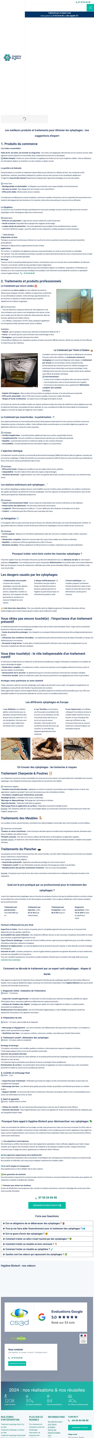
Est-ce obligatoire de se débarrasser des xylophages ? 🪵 (36, 1223)
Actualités (51, 1429)
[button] (47, 1223)
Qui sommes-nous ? (55, 1423)
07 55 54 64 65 (84, 2)
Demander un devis (17, 1363)
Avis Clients (52, 1426)
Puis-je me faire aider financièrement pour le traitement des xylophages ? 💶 (46, 1228)
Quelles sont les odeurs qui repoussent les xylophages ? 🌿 (37, 1254)
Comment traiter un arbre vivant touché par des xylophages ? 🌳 (39, 1239)
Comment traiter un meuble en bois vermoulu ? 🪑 (32, 1244)
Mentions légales (54, 1435)
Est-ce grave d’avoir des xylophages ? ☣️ (27, 1233)
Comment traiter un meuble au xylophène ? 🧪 (30, 1249)
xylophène (7, 210)
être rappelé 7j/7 (72, 16)
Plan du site (52, 1432)
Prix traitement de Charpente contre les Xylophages (36, 1429)
